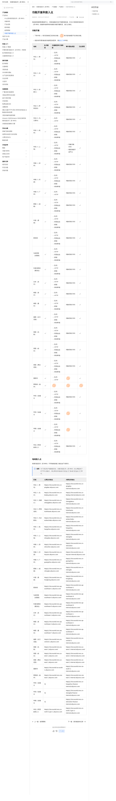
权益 (38, 3)
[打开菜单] (3, 3)
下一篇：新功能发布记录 (77, 728)
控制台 (98, 3)
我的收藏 (81, 23)
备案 (93, 3)
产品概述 (54, 13)
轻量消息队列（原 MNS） (18, 8)
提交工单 (62, 47)
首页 (33, 13)
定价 (42, 3)
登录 (110, 3)
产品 (25, 3)
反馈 (62, 737)
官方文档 (5, 8)
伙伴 (53, 3)
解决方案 (32, 3)
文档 (89, 3)
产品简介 (61, 13)
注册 (103, 3)
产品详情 (71, 23)
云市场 (48, 3)
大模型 (20, 3)
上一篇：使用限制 (38, 728)
